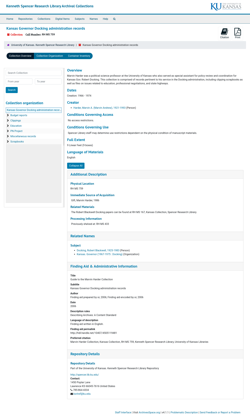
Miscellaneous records (23, 136)
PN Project (16, 131)
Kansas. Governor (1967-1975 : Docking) (100, 254)
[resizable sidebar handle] (63, 137)
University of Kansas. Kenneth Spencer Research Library (42, 45)
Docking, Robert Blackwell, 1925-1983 (98, 250)
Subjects (80, 18)
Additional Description (88, 174)
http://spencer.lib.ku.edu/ (84, 374)
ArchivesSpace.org (149, 412)
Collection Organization (50, 55)
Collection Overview (20, 55)
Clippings (15, 120)
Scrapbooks (17, 141)
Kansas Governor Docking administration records (34, 110)
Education (16, 125)
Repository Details (85, 353)
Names (94, 18)
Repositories (25, 18)
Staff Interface (123, 412)
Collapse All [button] (76, 165)
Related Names (82, 235)
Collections (44, 18)
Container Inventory (79, 55)
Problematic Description (184, 412)
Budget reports (18, 115)
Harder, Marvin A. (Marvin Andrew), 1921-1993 (100, 107)
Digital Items (62, 18)
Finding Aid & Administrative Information (103, 266)
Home (9, 18)
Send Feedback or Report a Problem (220, 412)
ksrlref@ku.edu (82, 393)
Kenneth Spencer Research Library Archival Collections (49, 6)
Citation (224, 33)
